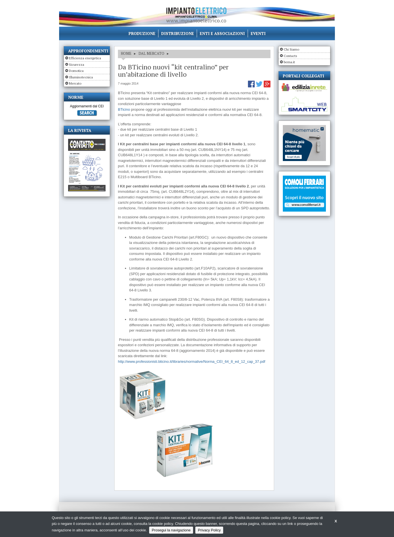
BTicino (124, 109)
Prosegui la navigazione (171, 530)
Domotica (76, 71)
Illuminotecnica (81, 77)
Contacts (290, 56)
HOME (126, 53)
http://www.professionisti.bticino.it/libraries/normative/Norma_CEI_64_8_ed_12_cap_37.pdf (191, 361)
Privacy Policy (209, 530)
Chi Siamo (291, 49)
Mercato (75, 83)
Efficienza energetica (85, 58)
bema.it (289, 62)
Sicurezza (76, 64)
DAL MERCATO (151, 53)
